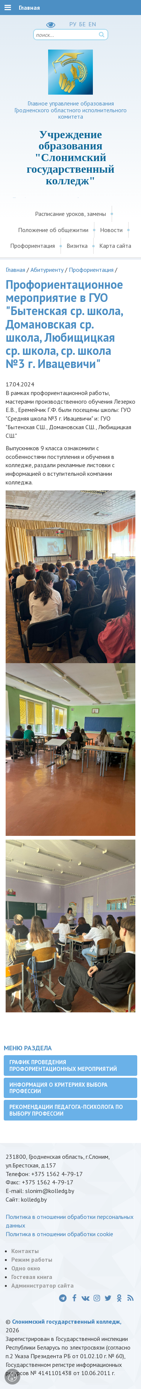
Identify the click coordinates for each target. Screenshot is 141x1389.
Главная (15, 269)
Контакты (25, 1251)
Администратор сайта (42, 1285)
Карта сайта (115, 245)
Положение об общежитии (53, 230)
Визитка (77, 245)
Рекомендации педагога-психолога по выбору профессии (66, 1110)
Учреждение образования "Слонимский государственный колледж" (71, 157)
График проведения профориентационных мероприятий (63, 1065)
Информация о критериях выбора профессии (58, 1088)
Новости (111, 230)
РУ (72, 24)
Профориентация (32, 245)
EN (92, 24)
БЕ (82, 24)
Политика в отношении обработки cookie (59, 1234)
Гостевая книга (31, 1276)
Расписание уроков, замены (70, 213)
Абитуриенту (47, 269)
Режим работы (31, 1259)
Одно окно (25, 1268)
